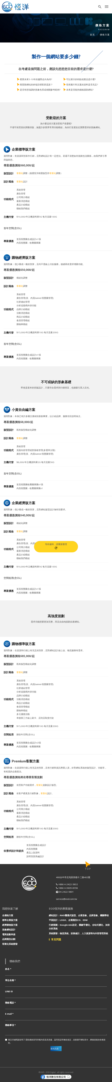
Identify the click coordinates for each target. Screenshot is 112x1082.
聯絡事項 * (10, 1025)
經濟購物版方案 (10, 924)
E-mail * (9, 1013)
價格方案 (105, 34)
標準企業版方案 (10, 920)
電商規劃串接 (8, 934)
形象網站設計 (8, 929)
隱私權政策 (30, 1039)
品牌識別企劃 (8, 939)
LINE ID (9, 991)
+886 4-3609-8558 (67, 887)
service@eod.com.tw (66, 898)
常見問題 (55, 939)
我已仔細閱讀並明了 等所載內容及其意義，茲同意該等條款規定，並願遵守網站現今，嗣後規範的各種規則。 (55, 1041)
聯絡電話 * (10, 1002)
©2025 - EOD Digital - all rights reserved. (56, 1072)
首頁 (92, 34)
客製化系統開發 (10, 943)
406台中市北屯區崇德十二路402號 (73, 877)
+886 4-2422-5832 (67, 884)
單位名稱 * (10, 980)
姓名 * (8, 968)
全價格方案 (7, 915)
